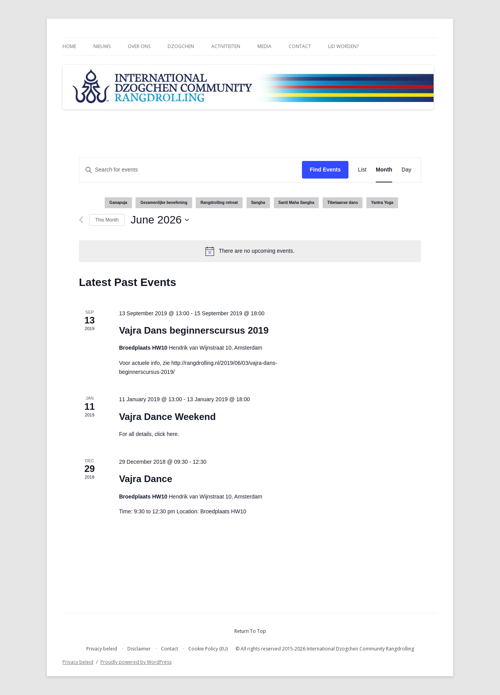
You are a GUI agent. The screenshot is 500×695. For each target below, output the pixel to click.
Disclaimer (139, 648)
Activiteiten (225, 46)
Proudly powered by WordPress (135, 662)
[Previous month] (81, 219)
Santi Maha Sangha (296, 202)
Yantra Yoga (382, 202)
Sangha (258, 202)
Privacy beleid (101, 648)
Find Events (325, 169)
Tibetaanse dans (342, 202)
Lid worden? (343, 46)
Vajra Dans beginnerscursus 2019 (194, 330)
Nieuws (102, 46)
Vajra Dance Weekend (167, 416)
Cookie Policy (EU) (208, 648)
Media (264, 46)
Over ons (139, 46)
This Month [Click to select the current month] (106, 220)
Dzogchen (181, 46)
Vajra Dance (145, 478)
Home (69, 46)
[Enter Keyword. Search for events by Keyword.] (190, 169)
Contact (300, 46)
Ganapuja (118, 202)
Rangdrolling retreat (219, 202)
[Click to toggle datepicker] (159, 220)
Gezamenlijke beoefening (163, 202)
